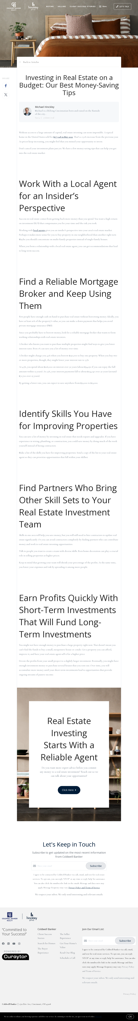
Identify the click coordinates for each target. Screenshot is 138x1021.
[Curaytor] (15, 959)
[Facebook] (3, 943)
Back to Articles (31, 62)
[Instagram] (19, 943)
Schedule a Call (67, 957)
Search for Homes (46, 943)
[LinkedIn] (8, 943)
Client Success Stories (83, 6)
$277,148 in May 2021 (63, 136)
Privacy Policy (129, 994)
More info (98, 1016)
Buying (50, 6)
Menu (103, 6)
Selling (62, 6)
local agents (39, 230)
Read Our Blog (67, 952)
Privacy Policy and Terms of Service (84, 887)
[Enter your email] (61, 866)
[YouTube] (14, 943)
